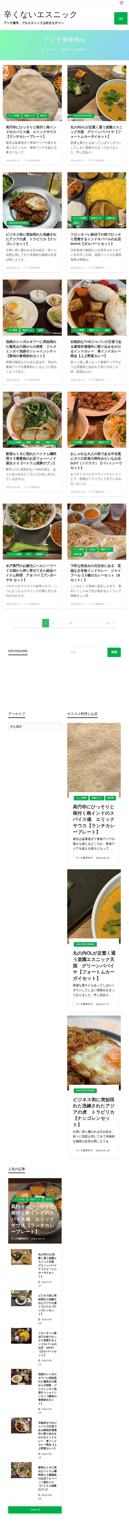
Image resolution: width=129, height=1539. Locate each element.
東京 (38, 442)
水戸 (29, 554)
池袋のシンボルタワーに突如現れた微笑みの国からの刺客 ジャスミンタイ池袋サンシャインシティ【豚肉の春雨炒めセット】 (31, 349)
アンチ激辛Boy (32, 160)
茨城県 (39, 554)
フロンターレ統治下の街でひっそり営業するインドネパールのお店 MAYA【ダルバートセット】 (96, 239)
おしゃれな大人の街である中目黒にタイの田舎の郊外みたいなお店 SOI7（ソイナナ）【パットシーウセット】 (96, 461)
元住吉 (92, 549)
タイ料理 (13, 330)
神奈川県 (77, 554)
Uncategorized (82, 116)
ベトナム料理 (15, 442)
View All (35, 1509)
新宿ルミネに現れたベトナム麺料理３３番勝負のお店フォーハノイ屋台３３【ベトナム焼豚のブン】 (31, 458)
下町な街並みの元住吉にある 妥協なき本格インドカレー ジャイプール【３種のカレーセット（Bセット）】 (95, 573)
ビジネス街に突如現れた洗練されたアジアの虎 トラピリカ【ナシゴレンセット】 (31, 239)
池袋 (40, 330)
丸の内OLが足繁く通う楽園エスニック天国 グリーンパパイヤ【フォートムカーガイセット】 (96, 132)
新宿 (29, 442)
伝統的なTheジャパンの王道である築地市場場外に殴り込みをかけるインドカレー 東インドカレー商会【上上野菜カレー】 (96, 349)
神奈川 (76, 223)
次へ (108, 622)
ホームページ (49, 49)
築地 (107, 330)
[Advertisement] (35, 683)
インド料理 (14, 116)
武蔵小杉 (111, 218)
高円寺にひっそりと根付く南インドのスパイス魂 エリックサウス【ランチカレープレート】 (31, 132)
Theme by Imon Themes (64, 1534)
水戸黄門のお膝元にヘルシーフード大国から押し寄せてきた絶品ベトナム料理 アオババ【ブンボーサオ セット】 (31, 573)
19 (70, 622)
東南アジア (30, 116)
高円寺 (43, 116)
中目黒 (90, 442)
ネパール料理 (79, 218)
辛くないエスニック (41, 14)
